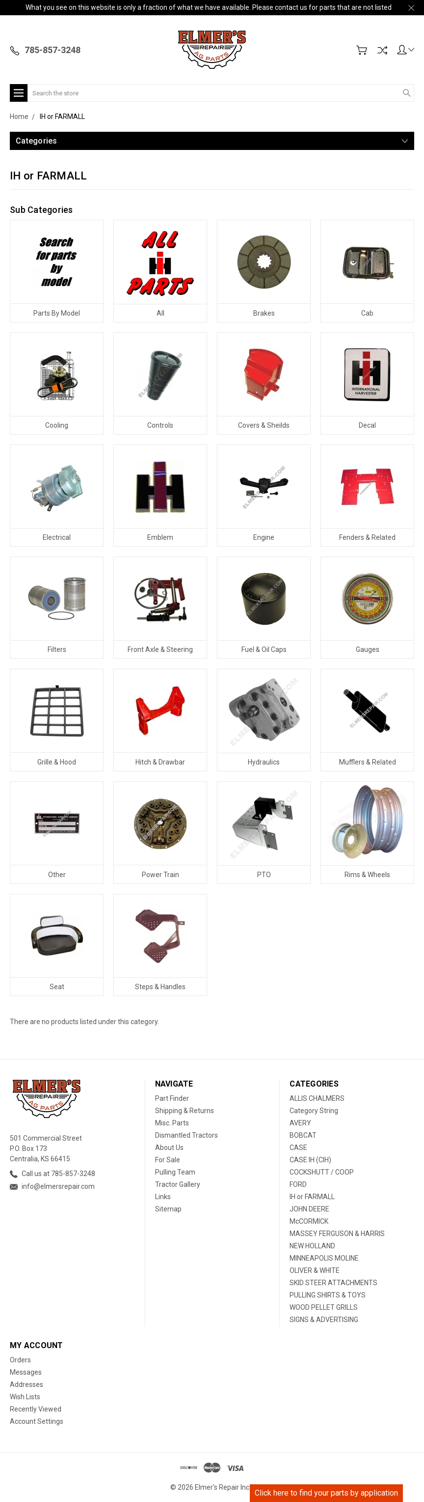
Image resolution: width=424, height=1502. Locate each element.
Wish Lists (25, 1397)
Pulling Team (175, 1172)
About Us (169, 1147)
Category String (314, 1111)
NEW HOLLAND (312, 1246)
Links (163, 1197)
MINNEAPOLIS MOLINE (324, 1258)
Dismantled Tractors (186, 1135)
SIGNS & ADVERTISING (324, 1320)
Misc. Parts (172, 1123)
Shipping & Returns (184, 1111)
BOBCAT (303, 1135)
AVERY (300, 1123)
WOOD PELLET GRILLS (324, 1307)
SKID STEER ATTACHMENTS (333, 1283)
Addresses (26, 1384)
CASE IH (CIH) (310, 1160)
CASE (298, 1147)
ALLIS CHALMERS (317, 1098)
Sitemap (168, 1209)
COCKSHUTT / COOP (322, 1172)
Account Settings (36, 1421)
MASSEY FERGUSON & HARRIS (337, 1233)
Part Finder (172, 1098)
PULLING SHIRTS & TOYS (328, 1295)
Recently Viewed (35, 1409)
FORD (298, 1184)
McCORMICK (309, 1221)
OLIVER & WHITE (315, 1270)
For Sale (167, 1160)
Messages (26, 1372)
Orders (20, 1360)
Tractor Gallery (177, 1184)
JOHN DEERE (309, 1209)
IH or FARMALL (312, 1197)
